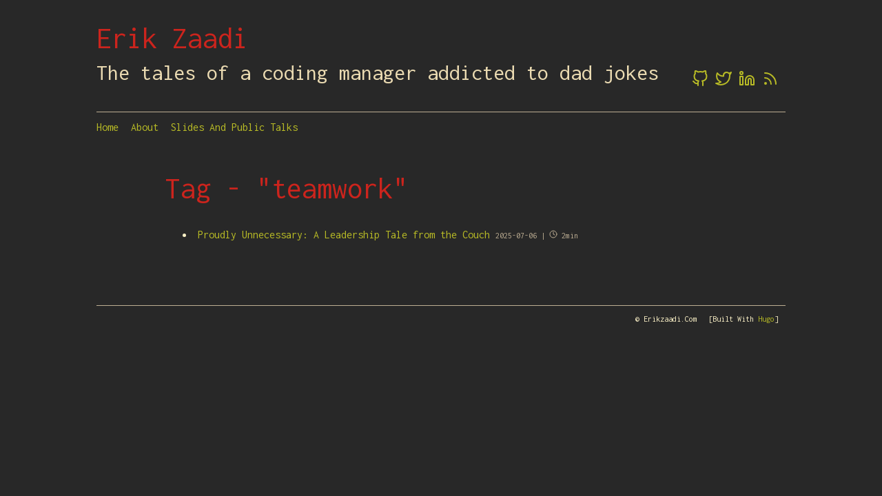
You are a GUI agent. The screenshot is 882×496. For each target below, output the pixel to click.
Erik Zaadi (172, 38)
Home (107, 127)
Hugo (766, 319)
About (144, 127)
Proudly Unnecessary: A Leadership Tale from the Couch (344, 234)
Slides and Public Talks (234, 127)
